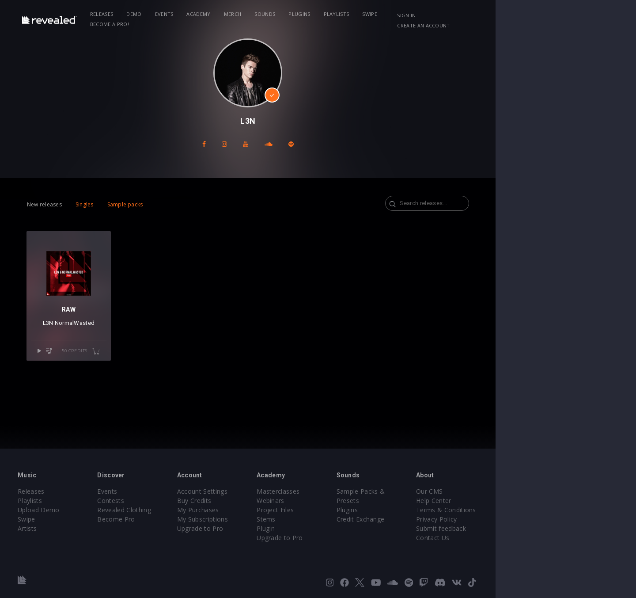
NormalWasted (106, 342)
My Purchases (255, 510)
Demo (168, 14)
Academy (233, 14)
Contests (154, 500)
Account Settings (259, 491)
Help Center (530, 500)
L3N (80, 342)
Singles (107, 204)
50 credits (122, 370)
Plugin (336, 528)
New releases (66, 204)
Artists (58, 528)
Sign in (507, 15)
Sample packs (147, 204)
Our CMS (525, 491)
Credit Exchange (444, 510)
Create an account (556, 15)
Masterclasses (348, 491)
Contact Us (528, 537)
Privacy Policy (532, 519)
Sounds (299, 14)
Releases (136, 14)
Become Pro (160, 519)
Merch (267, 14)
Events (198, 14)
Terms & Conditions (542, 510)
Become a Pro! (444, 14)
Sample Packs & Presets (456, 491)
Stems (336, 519)
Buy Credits (251, 500)
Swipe (404, 14)
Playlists (371, 14)
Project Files (345, 510)
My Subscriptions (259, 519)
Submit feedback (537, 528)
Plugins (334, 14)
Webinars (341, 500)
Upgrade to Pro (257, 528)
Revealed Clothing (168, 510)
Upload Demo (70, 510)
